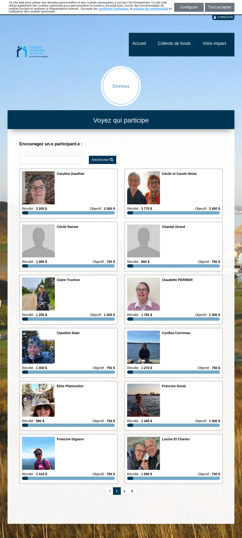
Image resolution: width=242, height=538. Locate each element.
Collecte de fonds (174, 43)
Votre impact (214, 43)
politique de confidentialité (150, 8)
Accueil (139, 43)
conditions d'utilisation (113, 8)
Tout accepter (219, 7)
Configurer (189, 7)
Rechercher (102, 160)
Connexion (223, 17)
